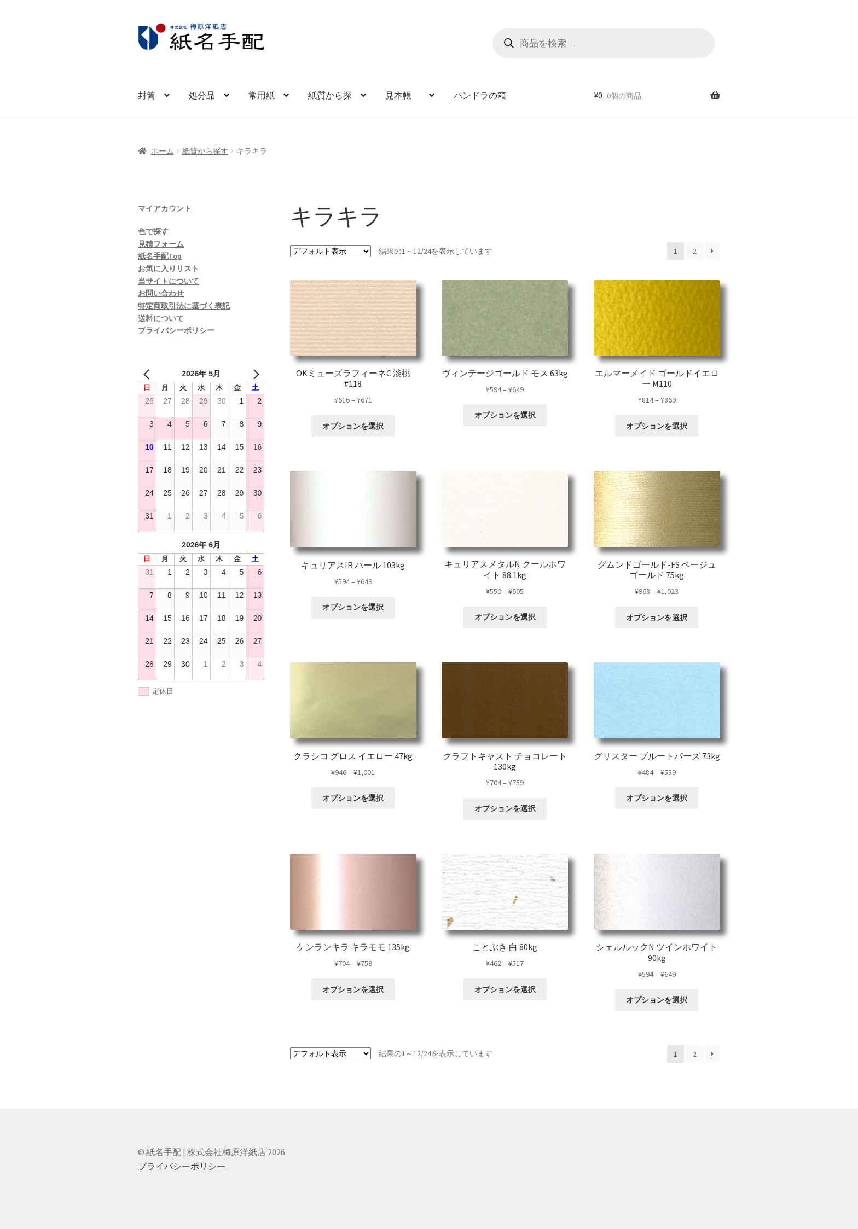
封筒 (146, 95)
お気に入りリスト (168, 268)
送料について (161, 318)
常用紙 (261, 95)
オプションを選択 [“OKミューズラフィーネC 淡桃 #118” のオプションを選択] (353, 426)
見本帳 (402, 95)
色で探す (153, 231)
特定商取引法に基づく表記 (184, 306)
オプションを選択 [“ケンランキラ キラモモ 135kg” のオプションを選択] (353, 989)
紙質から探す (205, 151)
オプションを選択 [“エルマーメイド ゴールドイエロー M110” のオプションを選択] (656, 426)
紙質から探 (330, 95)
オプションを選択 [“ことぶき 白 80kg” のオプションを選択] (505, 989)
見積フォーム (161, 244)
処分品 (202, 95)
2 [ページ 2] (695, 251)
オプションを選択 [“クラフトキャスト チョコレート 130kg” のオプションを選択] (505, 808)
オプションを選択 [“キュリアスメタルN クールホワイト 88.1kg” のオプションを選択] (505, 617)
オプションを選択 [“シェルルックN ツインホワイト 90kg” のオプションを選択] (656, 1000)
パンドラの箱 (480, 95)
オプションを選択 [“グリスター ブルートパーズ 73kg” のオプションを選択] (656, 798)
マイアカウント (165, 208)
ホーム (162, 151)
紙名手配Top (160, 256)
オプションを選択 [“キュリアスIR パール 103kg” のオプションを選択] (353, 607)
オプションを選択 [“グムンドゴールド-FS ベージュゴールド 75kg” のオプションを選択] (656, 617)
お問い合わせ (161, 293)
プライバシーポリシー (176, 330)
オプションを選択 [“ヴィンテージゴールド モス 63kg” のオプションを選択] (505, 415)
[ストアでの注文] (330, 251)
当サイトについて (168, 281)
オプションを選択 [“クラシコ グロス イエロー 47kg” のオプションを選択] (353, 798)
